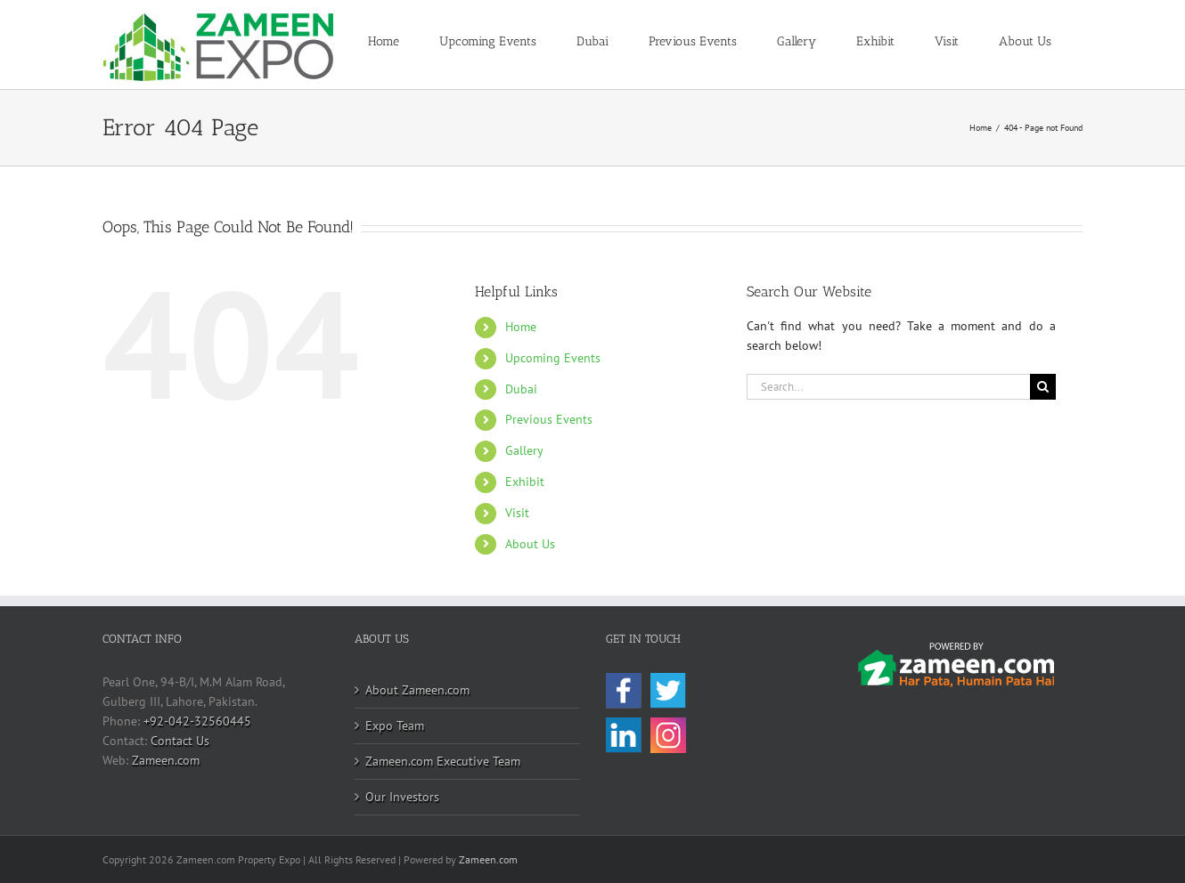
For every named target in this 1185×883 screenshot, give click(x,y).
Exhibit (524, 482)
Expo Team (394, 725)
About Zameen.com (417, 690)
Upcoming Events (553, 358)
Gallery (524, 450)
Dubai (521, 389)
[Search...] (888, 387)
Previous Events (548, 419)
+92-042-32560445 (197, 721)
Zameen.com (166, 760)
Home (520, 327)
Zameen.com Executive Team (442, 761)
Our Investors (402, 797)
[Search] (1043, 387)
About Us (530, 544)
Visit (517, 513)
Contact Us (180, 741)
